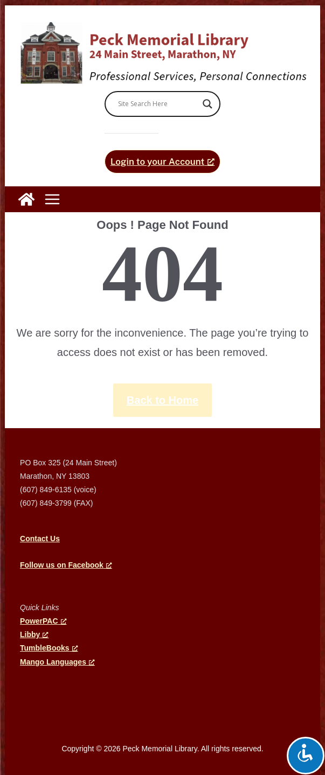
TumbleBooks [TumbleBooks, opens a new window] (49, 648)
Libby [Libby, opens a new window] (34, 634)
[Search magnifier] (207, 103)
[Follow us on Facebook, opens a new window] (66, 565)
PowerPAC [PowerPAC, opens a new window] (43, 621)
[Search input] (158, 103)
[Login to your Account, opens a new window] (163, 162)
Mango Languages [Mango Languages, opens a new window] (57, 662)
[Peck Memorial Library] (26, 199)
